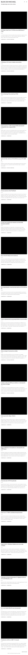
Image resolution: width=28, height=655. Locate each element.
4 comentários (8, 489)
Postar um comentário (10, 39)
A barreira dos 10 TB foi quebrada (8, 480)
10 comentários (9, 296)
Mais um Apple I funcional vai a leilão (9, 351)
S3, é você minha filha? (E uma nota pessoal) (11, 608)
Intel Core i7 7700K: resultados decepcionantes (11, 512)
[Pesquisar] (24, 1)
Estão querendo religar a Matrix (8, 416)
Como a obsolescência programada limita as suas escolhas (14, 319)
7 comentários (8, 554)
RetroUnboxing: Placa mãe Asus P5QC (9, 94)
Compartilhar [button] (3, 39)
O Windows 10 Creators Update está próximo (11, 62)
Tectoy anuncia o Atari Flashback (8, 190)
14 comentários (9, 264)
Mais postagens (24, 651)
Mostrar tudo (24, 8)
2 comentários (8, 232)
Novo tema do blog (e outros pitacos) (9, 255)
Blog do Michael (8, 2)
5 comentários (8, 199)
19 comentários (9, 102)
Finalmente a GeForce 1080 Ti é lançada (10, 639)
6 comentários (8, 328)
